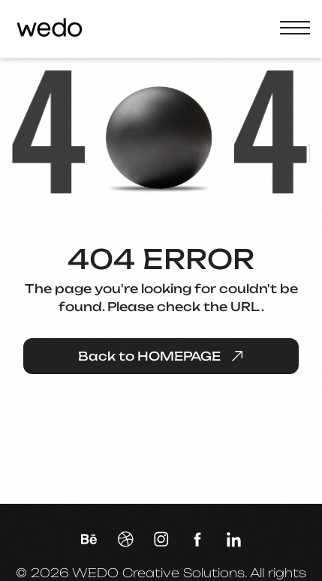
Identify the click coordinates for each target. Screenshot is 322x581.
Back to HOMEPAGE (161, 356)
